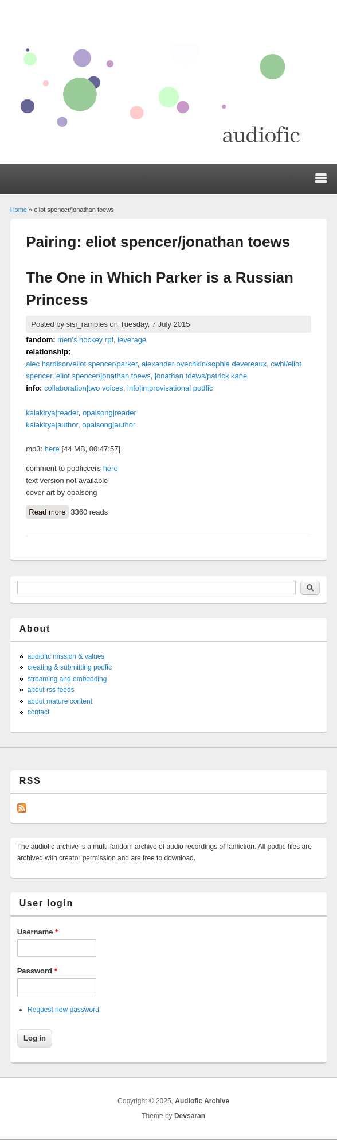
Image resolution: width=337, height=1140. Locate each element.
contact (39, 712)
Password (37, 971)
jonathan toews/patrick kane (201, 376)
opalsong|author (108, 424)
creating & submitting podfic (70, 667)
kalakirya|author (52, 424)
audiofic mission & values (66, 656)
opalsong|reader (109, 412)
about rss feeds (51, 690)
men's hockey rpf (85, 339)
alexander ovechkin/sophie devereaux (204, 364)
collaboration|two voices (83, 388)
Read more (48, 511)
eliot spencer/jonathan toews (103, 376)
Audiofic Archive (202, 1101)
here (52, 449)
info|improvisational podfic (170, 388)
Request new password (63, 1010)
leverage (131, 339)
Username (37, 932)
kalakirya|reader (52, 412)
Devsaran (189, 1116)
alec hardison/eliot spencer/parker (81, 364)
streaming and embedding (67, 679)
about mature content (60, 701)
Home (18, 209)
